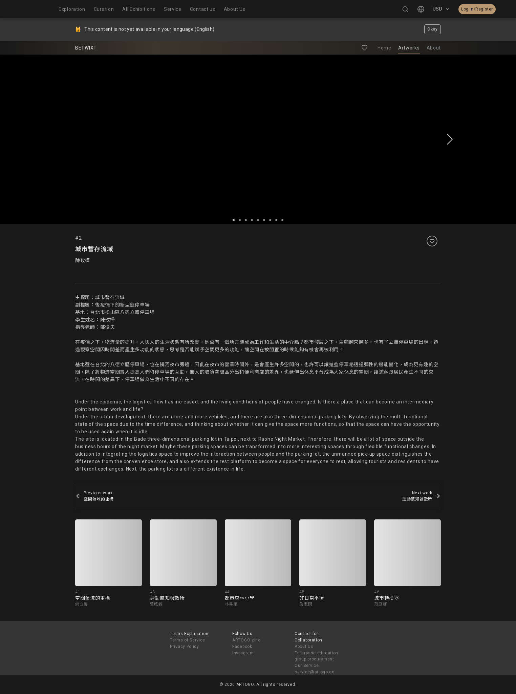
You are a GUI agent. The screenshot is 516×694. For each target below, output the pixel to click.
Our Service (307, 665)
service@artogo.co (315, 672)
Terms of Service (187, 640)
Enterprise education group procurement (316, 656)
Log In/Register (477, 9)
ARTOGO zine (246, 640)
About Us (304, 646)
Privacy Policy (184, 646)
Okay (432, 29)
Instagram (243, 653)
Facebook (242, 646)
